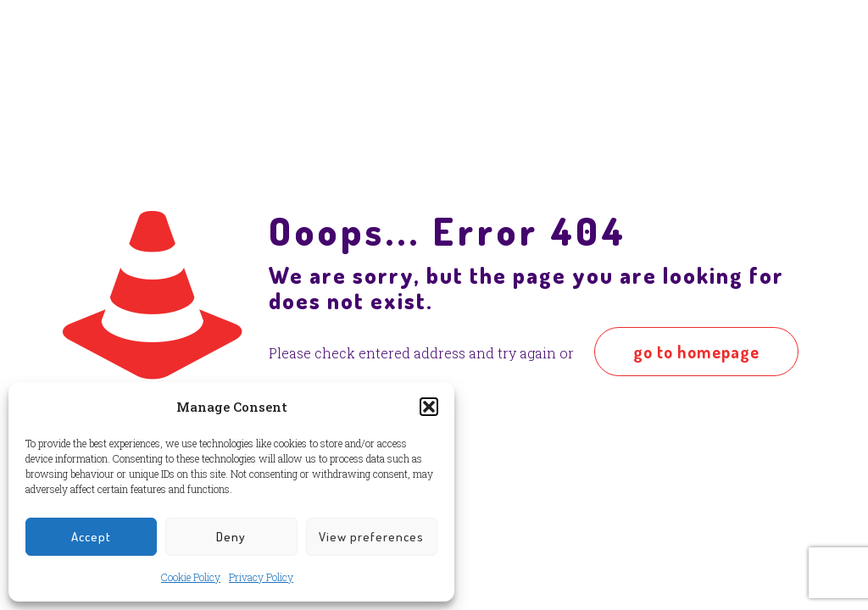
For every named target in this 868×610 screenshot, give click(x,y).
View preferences (371, 537)
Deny (231, 537)
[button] (428, 406)
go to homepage (696, 352)
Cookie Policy (190, 577)
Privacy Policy (261, 577)
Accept (91, 537)
